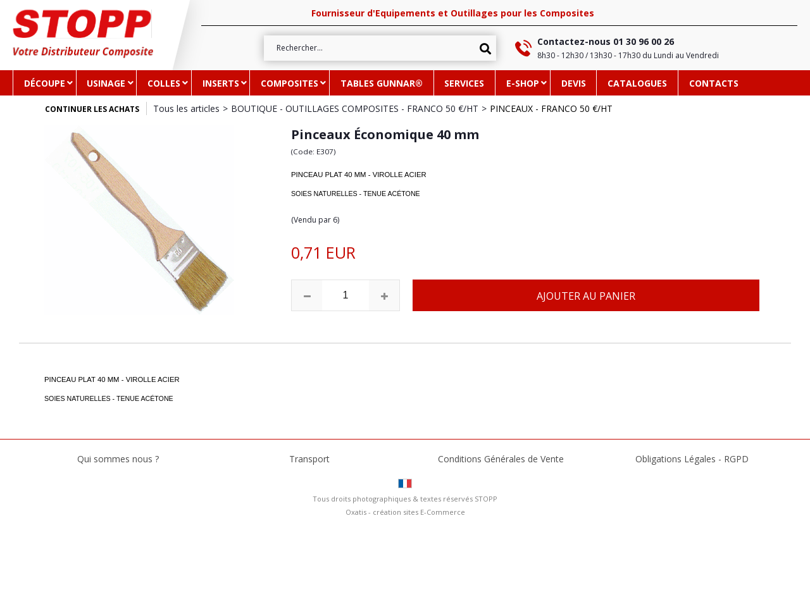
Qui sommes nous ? (118, 459)
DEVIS (573, 83)
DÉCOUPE (44, 83)
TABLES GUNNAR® (381, 83)
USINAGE (106, 83)
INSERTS (220, 83)
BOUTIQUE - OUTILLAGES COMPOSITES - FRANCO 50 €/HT (354, 108)
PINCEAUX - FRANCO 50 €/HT (551, 108)
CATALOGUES (637, 83)
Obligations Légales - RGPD (692, 459)
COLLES (163, 83)
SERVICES (464, 83)
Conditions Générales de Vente (501, 459)
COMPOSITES (289, 83)
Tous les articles (186, 108)
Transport (309, 459)
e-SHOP (522, 83)
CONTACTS (713, 83)
